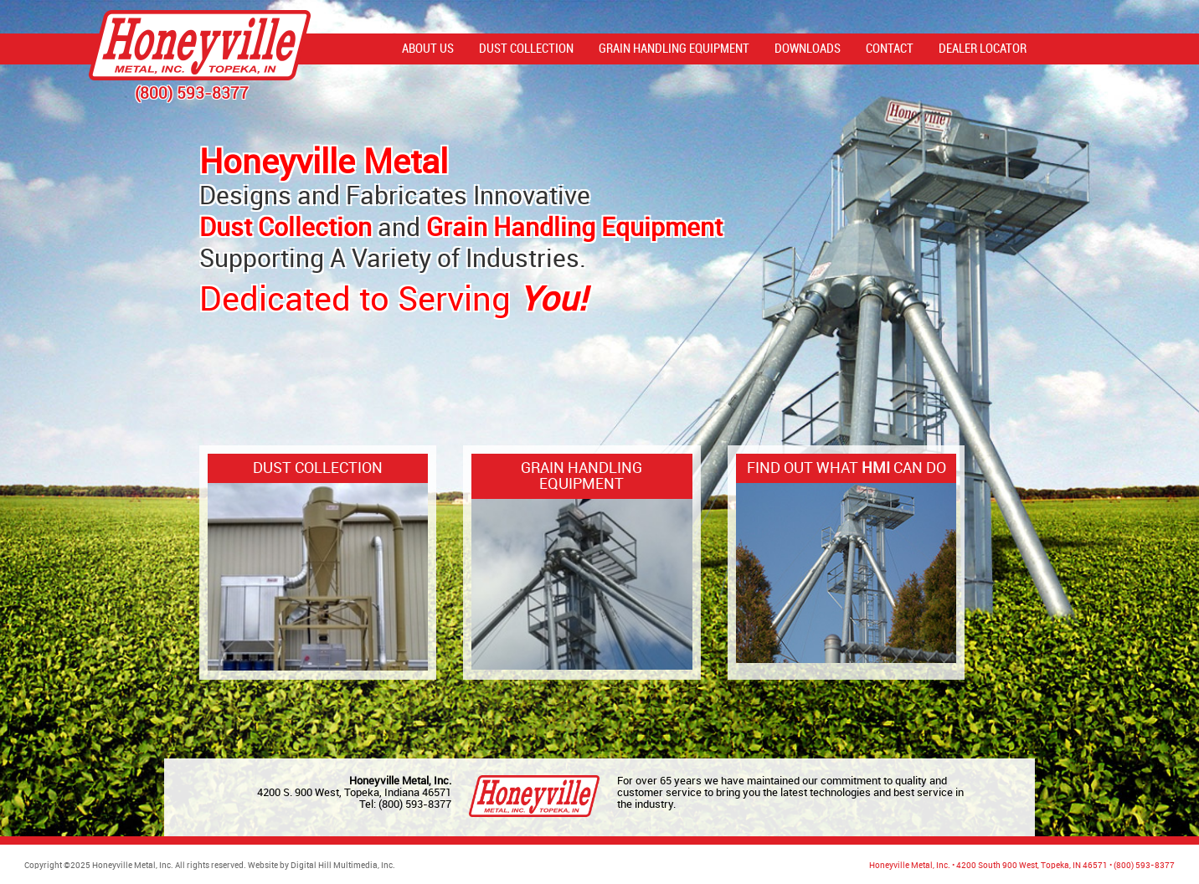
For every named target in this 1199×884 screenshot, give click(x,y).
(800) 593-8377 (414, 804)
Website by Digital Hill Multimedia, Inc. (321, 866)
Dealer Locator (983, 49)
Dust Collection (526, 49)
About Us (428, 49)
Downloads (807, 49)
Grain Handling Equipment (674, 49)
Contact (889, 49)
